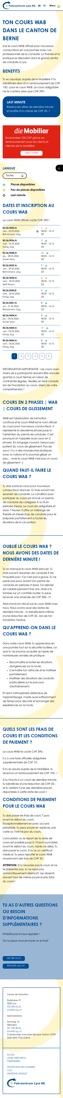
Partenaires (13, 1061)
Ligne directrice (16, 1058)
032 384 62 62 (14, 958)
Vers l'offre (31, 153)
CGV (9, 1071)
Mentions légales (17, 1074)
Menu (55, 6)
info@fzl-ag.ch (16, 966)
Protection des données (21, 1067)
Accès (10, 1055)
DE (39, 6)
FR (44, 6)
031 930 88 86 (14, 1028)
